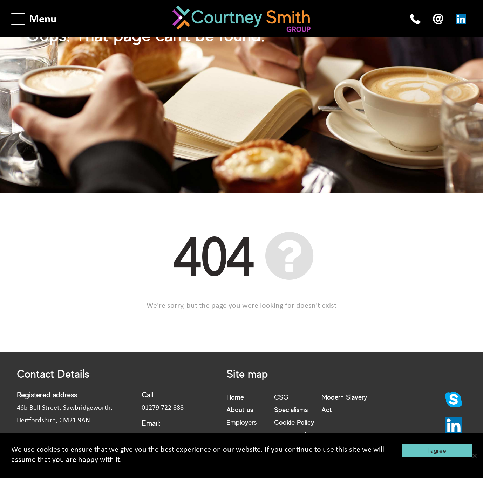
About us (239, 409)
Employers (241, 422)
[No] (474, 455)
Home (235, 397)
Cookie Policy (294, 422)
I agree (436, 450)
